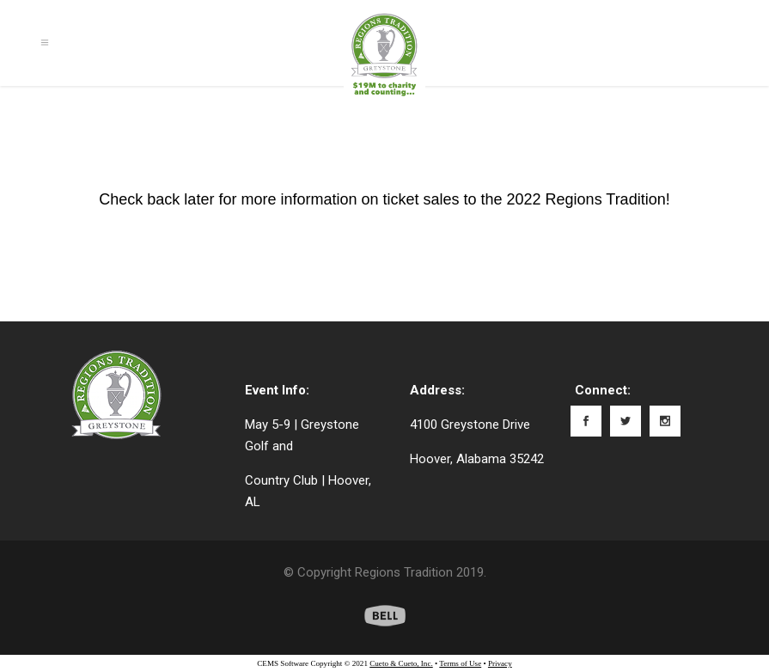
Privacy (500, 663)
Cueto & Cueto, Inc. (401, 663)
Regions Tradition (404, 572)
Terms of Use (460, 663)
